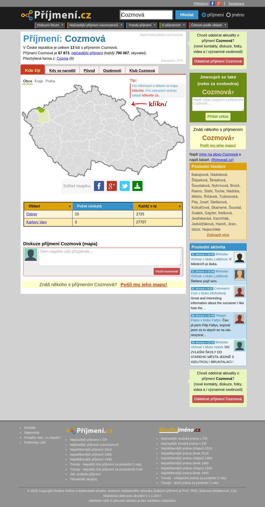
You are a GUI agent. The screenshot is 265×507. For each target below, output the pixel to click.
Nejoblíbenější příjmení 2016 (91, 449)
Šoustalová (201, 186)
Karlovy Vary (36, 222)
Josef (204, 202)
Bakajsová (200, 175)
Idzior (196, 229)
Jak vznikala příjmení (85, 474)
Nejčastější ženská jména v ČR (183, 443)
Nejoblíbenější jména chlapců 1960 (186, 458)
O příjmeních (173, 25)
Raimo (197, 191)
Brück (234, 186)
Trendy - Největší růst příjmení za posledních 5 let (106, 469)
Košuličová (200, 207)
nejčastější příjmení (87, 53)
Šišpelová (199, 180)
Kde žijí (32, 70)
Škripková (217, 180)
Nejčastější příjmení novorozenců (96, 25)
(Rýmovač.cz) (222, 160)
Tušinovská (228, 197)
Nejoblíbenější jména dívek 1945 (185, 473)
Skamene (219, 207)
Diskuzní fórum (50, 25)
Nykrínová (220, 186)
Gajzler (210, 213)
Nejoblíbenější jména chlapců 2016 (186, 448)
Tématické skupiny (83, 479)
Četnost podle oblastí (208, 25)
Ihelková (225, 213)
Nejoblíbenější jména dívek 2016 (185, 453)
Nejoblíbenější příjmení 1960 (91, 454)
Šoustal (235, 207)
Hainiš (221, 224)
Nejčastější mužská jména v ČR (184, 438)
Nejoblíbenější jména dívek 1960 (185, 463)
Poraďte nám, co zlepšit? (42, 437)
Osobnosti (112, 71)
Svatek (197, 213)
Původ (89, 71)
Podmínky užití (35, 442)
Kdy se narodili (62, 71)
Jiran (232, 224)
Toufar (219, 191)
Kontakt (29, 427)
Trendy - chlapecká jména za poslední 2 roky (193, 478)
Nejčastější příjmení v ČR (88, 440)
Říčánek (210, 197)
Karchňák (221, 218)
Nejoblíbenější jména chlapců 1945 (186, 468)
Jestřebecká (201, 218)
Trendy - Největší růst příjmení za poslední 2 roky (106, 464)
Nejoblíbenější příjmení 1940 (91, 459)
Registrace (236, 3)
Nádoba (232, 191)
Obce (27, 81)
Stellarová (218, 202)
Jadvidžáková (203, 224)
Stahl (208, 191)
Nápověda (31, 432)
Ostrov (31, 214)
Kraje (39, 81)
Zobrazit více (218, 235)
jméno (238, 15)
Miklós (197, 197)
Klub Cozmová (142, 71)
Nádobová (218, 175)
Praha (50, 81)
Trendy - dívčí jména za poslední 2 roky (189, 483)
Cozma (62, 58)
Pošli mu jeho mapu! (143, 284)
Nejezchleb (211, 229)
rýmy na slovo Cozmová (218, 154)
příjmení (216, 15)
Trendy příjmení (142, 25)
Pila (195, 202)
